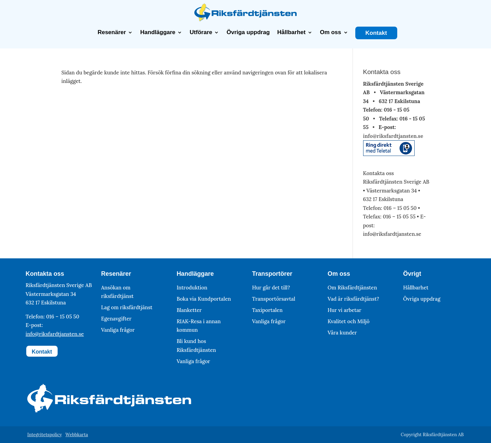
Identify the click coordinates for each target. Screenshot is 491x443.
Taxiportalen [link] (267, 309)
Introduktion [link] (192, 287)
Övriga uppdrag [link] (248, 32)
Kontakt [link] (376, 33)
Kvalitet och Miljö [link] (349, 321)
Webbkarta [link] (76, 435)
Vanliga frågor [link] (117, 330)
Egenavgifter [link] (116, 318)
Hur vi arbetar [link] (344, 309)
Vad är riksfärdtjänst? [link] (353, 298)
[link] (245, 19)
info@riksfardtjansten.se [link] (393, 135)
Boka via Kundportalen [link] (204, 298)
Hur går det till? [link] (271, 287)
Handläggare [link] (157, 32)
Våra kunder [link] (342, 332)
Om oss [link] (330, 32)
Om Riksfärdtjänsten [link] (352, 287)
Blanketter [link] (189, 309)
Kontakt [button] (42, 352)
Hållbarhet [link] (291, 32)
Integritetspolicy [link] (44, 435)
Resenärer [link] (112, 32)
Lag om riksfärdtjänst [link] (126, 307)
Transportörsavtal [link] (273, 298)
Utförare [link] (201, 32)
